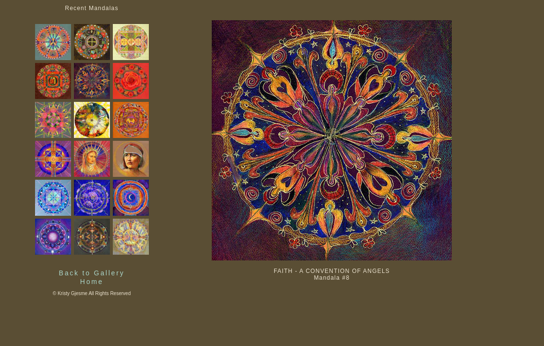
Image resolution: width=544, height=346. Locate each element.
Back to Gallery (92, 273)
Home (92, 281)
